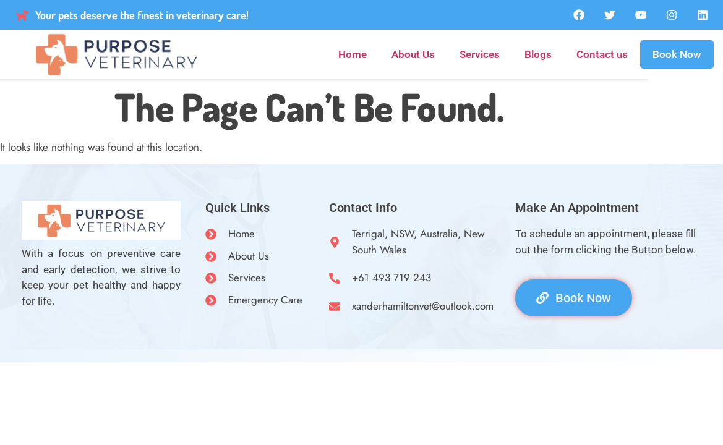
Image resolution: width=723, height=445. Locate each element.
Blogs (538, 54)
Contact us (602, 54)
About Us (413, 54)
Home (352, 54)
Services (480, 54)
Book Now (676, 54)
